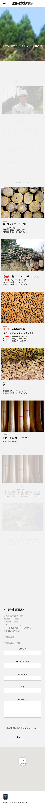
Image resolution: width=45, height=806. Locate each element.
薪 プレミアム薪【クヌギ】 (21, 276)
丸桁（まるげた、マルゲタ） (17, 437)
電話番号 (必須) (22, 677)
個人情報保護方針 (12, 728)
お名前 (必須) (22, 651)
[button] (22, 767)
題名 (22, 689)
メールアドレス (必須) (22, 664)
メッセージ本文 (22, 709)
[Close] (23, 760)
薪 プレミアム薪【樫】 (15, 224)
